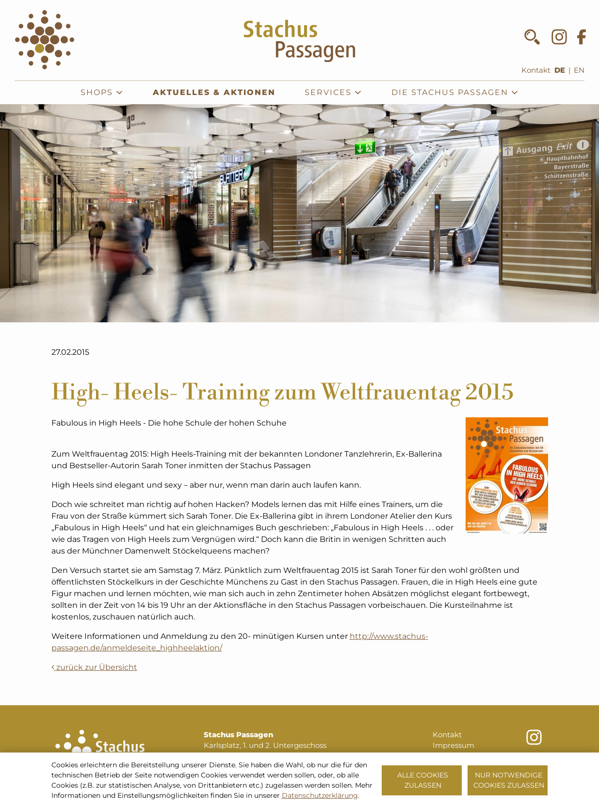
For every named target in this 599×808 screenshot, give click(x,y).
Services (333, 92)
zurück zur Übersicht (94, 667)
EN (579, 70)
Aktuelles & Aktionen (214, 92)
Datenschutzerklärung (320, 795)
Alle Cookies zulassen (422, 780)
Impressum (453, 745)
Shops (102, 92)
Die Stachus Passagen (455, 92)
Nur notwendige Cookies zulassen (508, 780)
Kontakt (535, 70)
